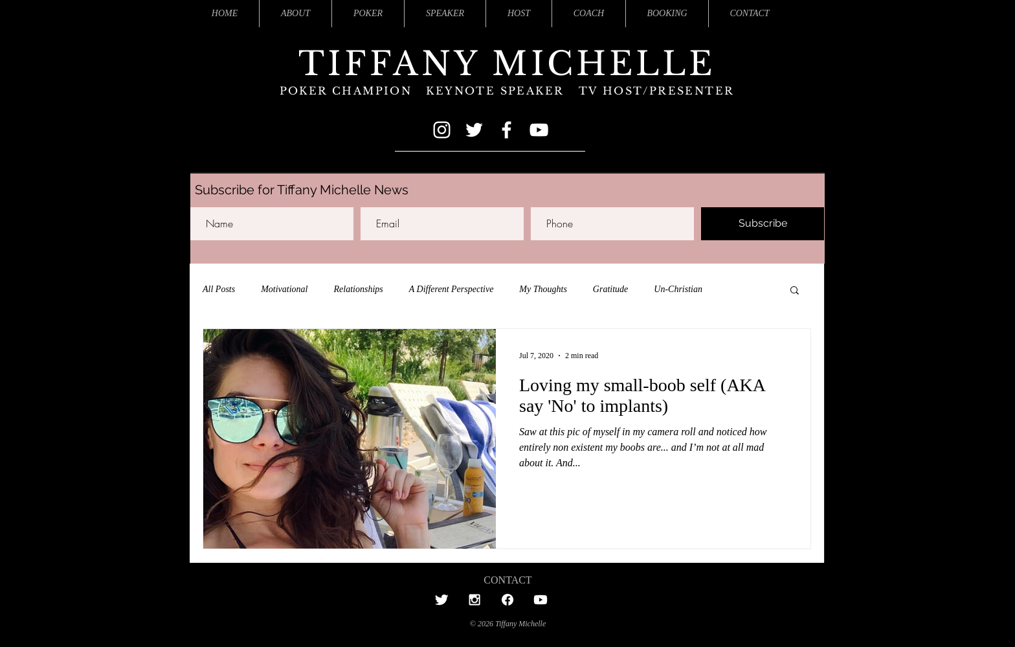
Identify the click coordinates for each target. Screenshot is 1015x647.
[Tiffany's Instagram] (474, 599)
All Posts (219, 289)
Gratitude (610, 289)
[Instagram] (441, 130)
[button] (794, 291)
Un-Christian (678, 289)
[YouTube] (539, 130)
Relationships (358, 289)
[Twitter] (474, 130)
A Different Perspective (451, 289)
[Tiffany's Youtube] (540, 599)
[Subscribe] (762, 223)
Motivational (284, 289)
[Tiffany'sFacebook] (507, 599)
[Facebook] (506, 130)
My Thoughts (543, 289)
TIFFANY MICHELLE (506, 63)
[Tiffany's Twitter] (441, 599)
